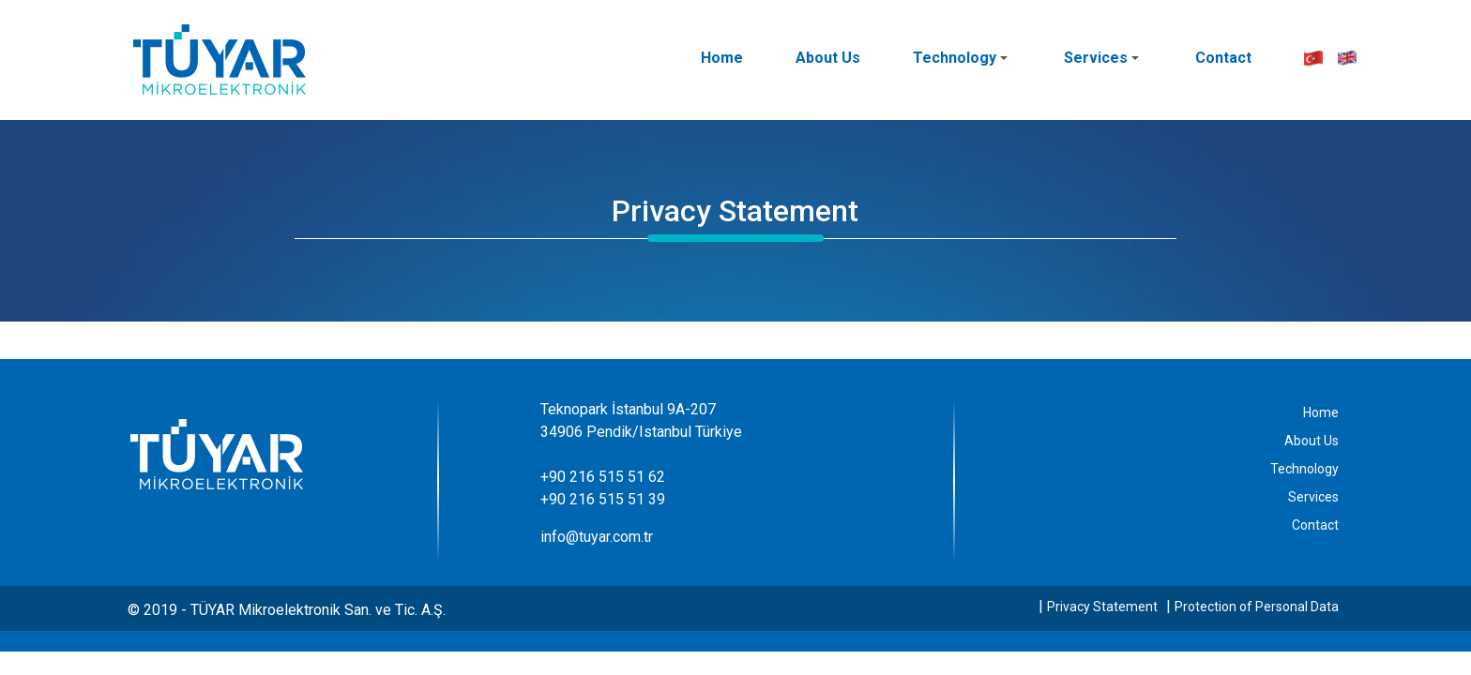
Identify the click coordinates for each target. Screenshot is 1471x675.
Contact (1223, 58)
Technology (960, 58)
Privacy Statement (1102, 606)
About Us (828, 58)
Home (722, 58)
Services (1101, 58)
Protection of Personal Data (1257, 606)
